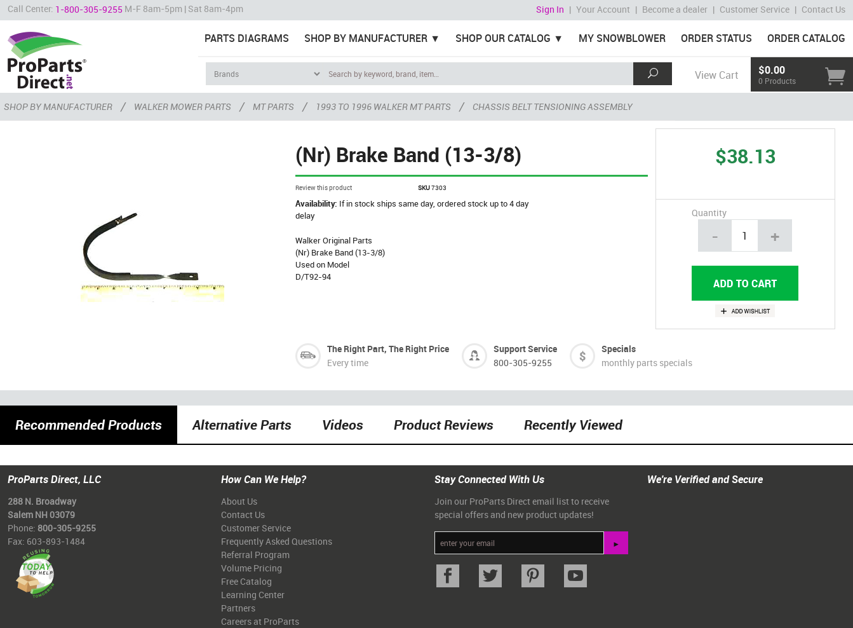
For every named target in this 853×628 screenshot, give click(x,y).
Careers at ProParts (260, 621)
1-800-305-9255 (89, 9)
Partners (238, 608)
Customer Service (754, 9)
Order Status (716, 38)
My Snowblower (622, 38)
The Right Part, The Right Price (388, 349)
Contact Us (823, 9)
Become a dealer (675, 9)
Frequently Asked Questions (276, 541)
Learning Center (253, 595)
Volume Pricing (251, 568)
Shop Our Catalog (503, 38)
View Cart (716, 75)
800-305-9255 (523, 363)
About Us (239, 501)
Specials (618, 349)
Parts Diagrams (247, 38)
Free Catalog (246, 581)
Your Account (603, 9)
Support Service (525, 349)
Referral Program (255, 555)
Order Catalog (806, 38)
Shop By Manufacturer (365, 38)
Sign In (550, 9)
